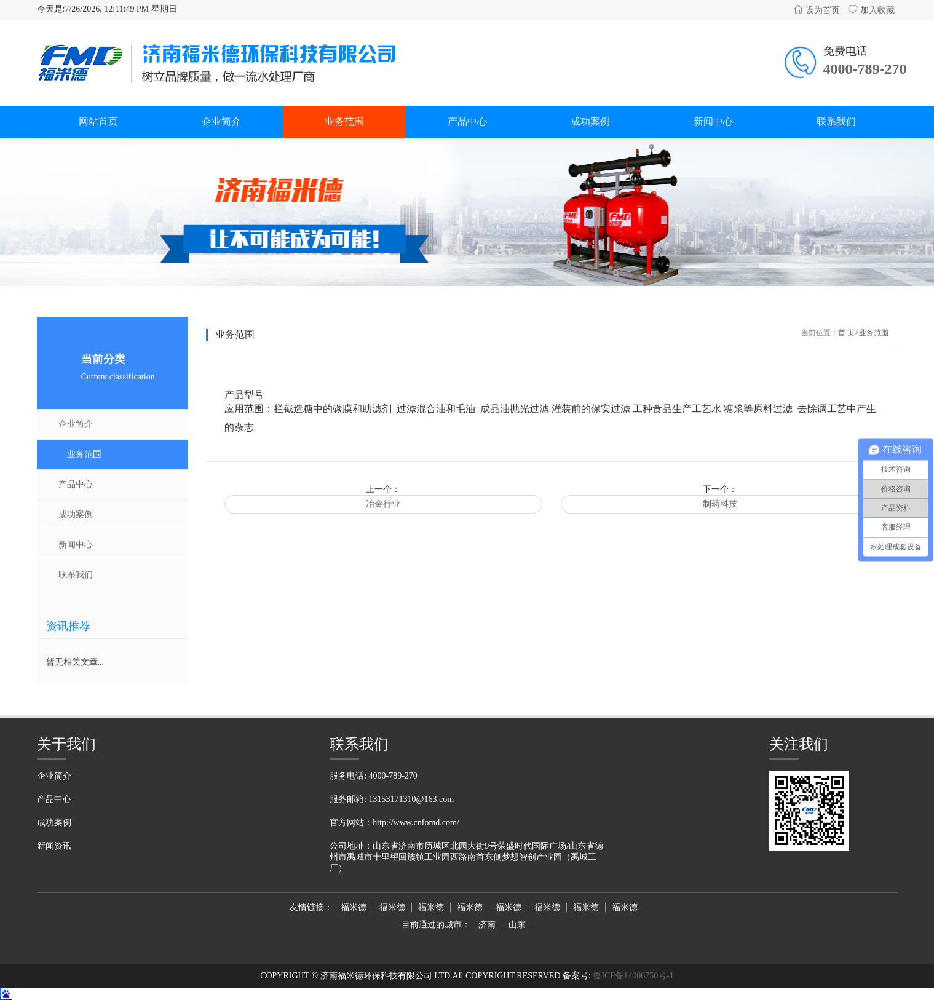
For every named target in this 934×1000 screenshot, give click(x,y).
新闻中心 (713, 121)
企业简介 (221, 121)
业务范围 (344, 121)
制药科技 (720, 504)
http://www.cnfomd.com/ (416, 822)
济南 (487, 924)
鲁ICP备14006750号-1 (632, 975)
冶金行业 (383, 504)
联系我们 (836, 121)
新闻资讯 (54, 846)
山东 (517, 924)
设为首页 (816, 10)
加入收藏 (871, 10)
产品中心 (467, 121)
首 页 (846, 332)
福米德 (353, 907)
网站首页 (98, 121)
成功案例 (590, 121)
